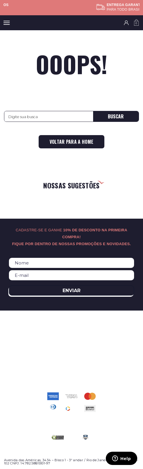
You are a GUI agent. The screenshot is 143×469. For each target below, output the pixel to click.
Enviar (71, 290)
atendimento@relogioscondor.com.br (71, 370)
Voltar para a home (72, 141)
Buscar (116, 116)
